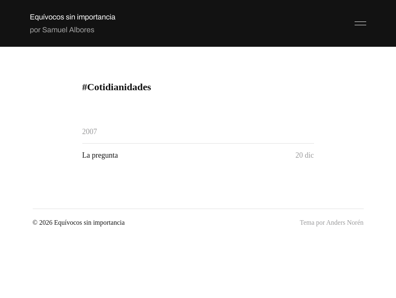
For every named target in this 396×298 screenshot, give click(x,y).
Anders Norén (344, 222)
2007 (89, 131)
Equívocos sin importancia (72, 17)
